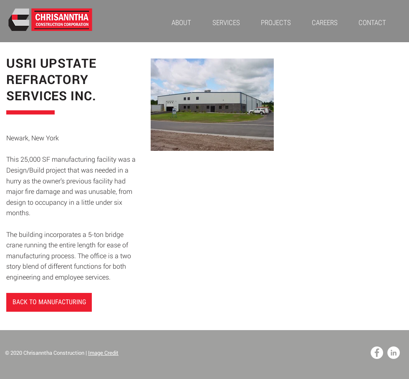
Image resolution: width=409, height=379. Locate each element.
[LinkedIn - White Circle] (393, 352)
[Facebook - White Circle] (377, 352)
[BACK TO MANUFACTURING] (49, 302)
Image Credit (103, 352)
